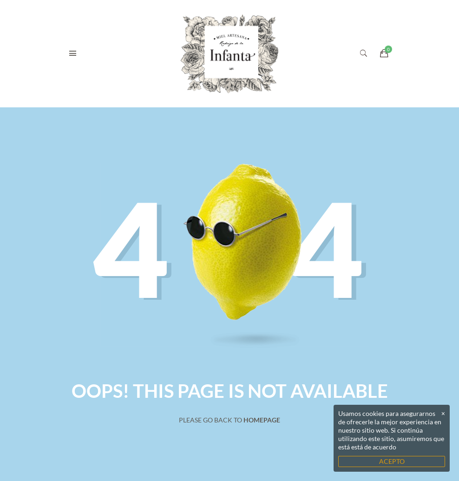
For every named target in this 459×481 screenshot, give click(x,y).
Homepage (261, 420)
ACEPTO (392, 461)
